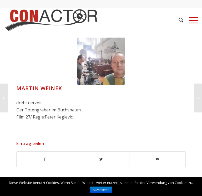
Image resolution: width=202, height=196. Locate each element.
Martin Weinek (39, 88)
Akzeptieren (101, 190)
